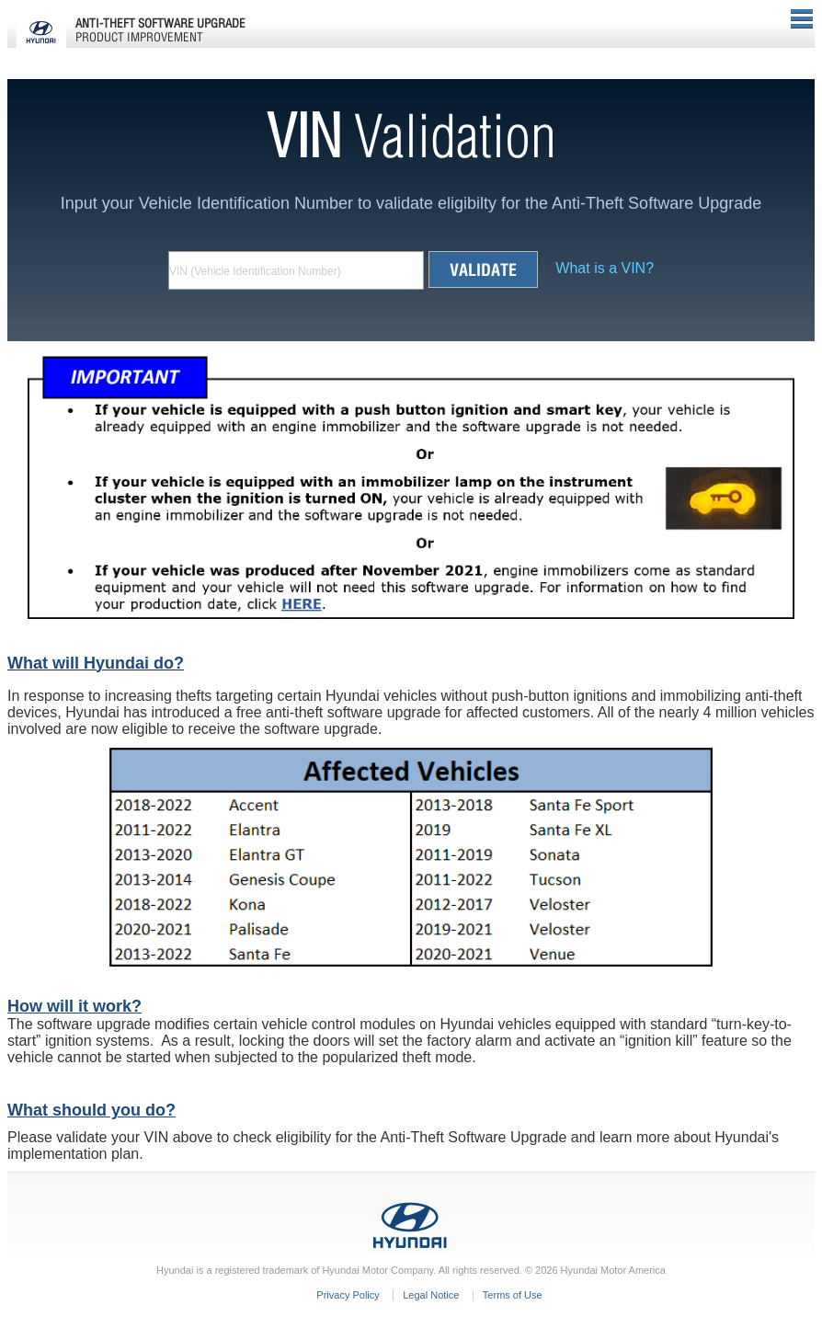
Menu (802, 19)
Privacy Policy (347, 1294)
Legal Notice (431, 1294)
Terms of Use (512, 1294)
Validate (483, 269)
